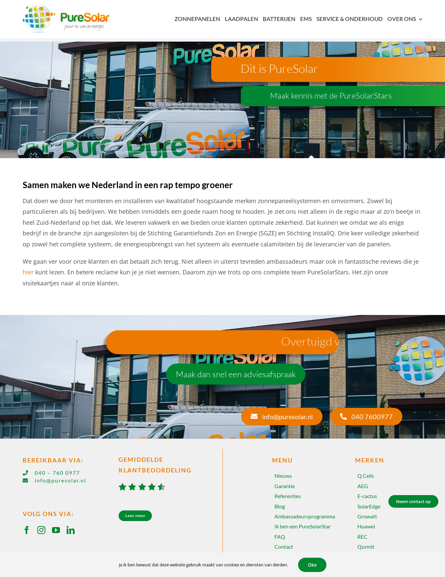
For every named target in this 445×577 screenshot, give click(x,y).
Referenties (287, 496)
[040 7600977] (366, 416)
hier (28, 272)
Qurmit (365, 546)
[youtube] (56, 530)
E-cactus (367, 496)
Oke (312, 565)
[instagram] (41, 530)
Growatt (367, 516)
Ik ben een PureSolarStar (302, 526)
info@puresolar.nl (60, 480)
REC (362, 536)
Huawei (366, 526)
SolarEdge (368, 506)
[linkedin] (71, 530)
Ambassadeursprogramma (304, 516)
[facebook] (27, 530)
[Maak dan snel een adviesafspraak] (235, 374)
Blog (279, 506)
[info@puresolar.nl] (281, 416)
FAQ (279, 536)
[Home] (71, 19)
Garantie (284, 486)
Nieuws (283, 475)
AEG (362, 486)
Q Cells (365, 475)
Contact (283, 546)
